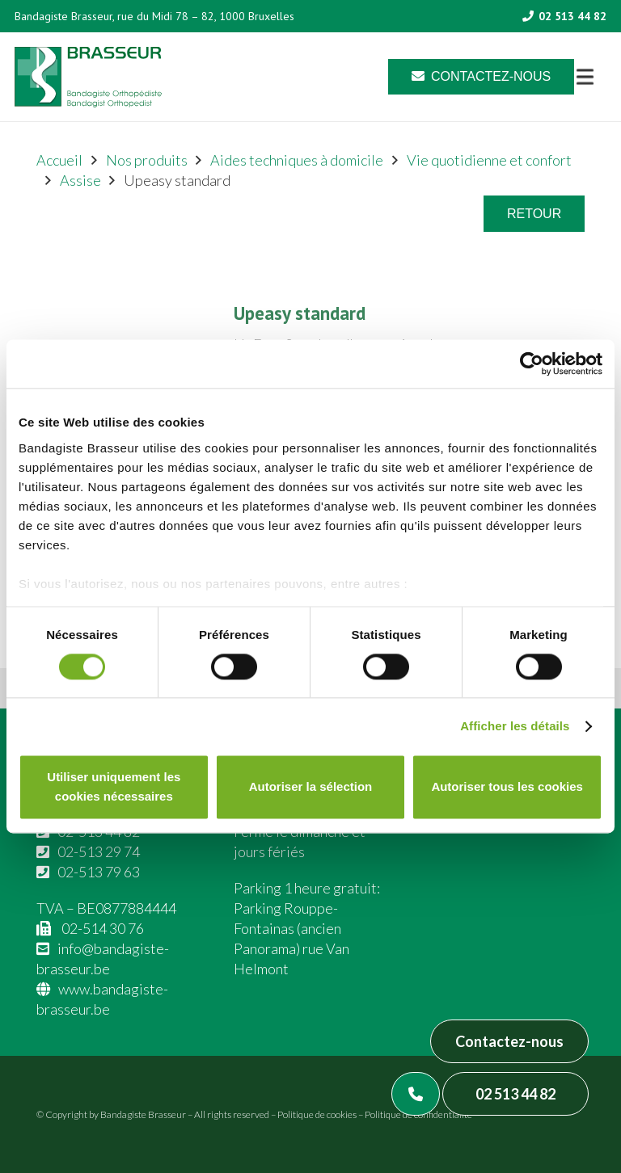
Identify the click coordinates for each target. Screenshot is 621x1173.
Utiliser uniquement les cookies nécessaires (113, 787)
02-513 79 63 (98, 872)
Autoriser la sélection (311, 787)
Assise (80, 180)
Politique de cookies (317, 1114)
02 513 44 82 (515, 1094)
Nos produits (147, 160)
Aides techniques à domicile (296, 160)
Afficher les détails (514, 726)
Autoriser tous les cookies (507, 787)
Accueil (59, 160)
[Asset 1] (88, 77)
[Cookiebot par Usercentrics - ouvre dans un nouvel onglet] (531, 363)
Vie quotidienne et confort (489, 160)
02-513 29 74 (98, 851)
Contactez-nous (509, 1041)
